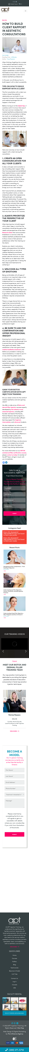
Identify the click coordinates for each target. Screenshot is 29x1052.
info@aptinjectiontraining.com (13, 891)
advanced (17, 422)
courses (14, 958)
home (14, 955)
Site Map (20, 1028)
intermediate (6, 422)
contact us (14, 978)
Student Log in (13, 4)
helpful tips (21, 106)
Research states (7, 232)
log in (14, 981)
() (20, 4)
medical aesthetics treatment (11, 349)
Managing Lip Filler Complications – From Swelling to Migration (14, 567)
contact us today (12, 455)
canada (14, 985)
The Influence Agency (15, 1034)
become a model (14, 971)
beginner (18, 420)
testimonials (14, 968)
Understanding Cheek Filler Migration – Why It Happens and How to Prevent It (13, 613)
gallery (14, 961)
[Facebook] (3, 462)
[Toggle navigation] (25, 11)
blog (14, 964)
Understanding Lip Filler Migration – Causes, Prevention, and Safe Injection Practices (13, 591)
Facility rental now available (14, 1013)
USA (14, 988)
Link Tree (14, 974)
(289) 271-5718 (7, 898)
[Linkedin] (6, 462)
